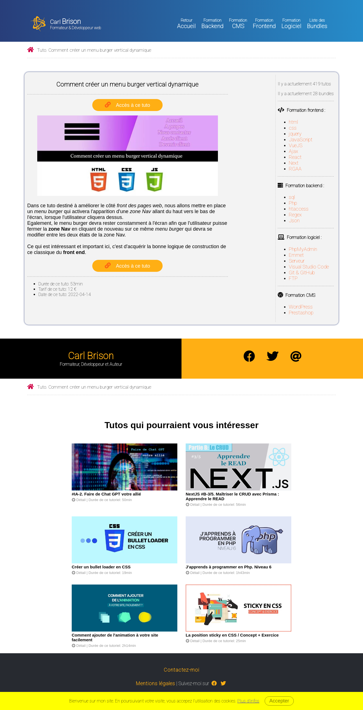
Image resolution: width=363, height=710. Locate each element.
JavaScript (300, 139)
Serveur (297, 261)
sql (292, 197)
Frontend (264, 23)
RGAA (295, 169)
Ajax (293, 151)
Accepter (279, 701)
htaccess (299, 209)
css (293, 128)
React (295, 157)
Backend (212, 23)
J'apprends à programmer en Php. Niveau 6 (229, 566)
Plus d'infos (248, 701)
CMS (238, 23)
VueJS (295, 145)
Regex (295, 215)
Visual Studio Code (309, 267)
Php (293, 203)
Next (294, 163)
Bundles (317, 23)
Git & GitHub (302, 272)
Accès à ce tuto (133, 105)
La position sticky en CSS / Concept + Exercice (232, 635)
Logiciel (291, 23)
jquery (295, 134)
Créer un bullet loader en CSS (101, 566)
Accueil (186, 23)
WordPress (301, 307)
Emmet (296, 255)
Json (294, 220)
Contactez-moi (181, 670)
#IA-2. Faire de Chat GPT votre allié (106, 494)
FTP (293, 278)
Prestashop (301, 312)
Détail (79, 500)
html (293, 122)
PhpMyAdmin (303, 249)
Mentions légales (155, 683)
